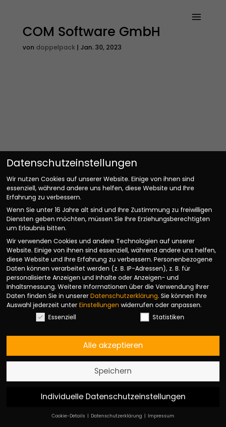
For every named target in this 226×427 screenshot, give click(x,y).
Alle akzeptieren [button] (113, 345)
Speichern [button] (113, 371)
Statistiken (162, 317)
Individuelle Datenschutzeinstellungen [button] (113, 396)
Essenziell (56, 317)
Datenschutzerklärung (124, 295)
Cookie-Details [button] (69, 416)
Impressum (161, 416)
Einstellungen (99, 305)
